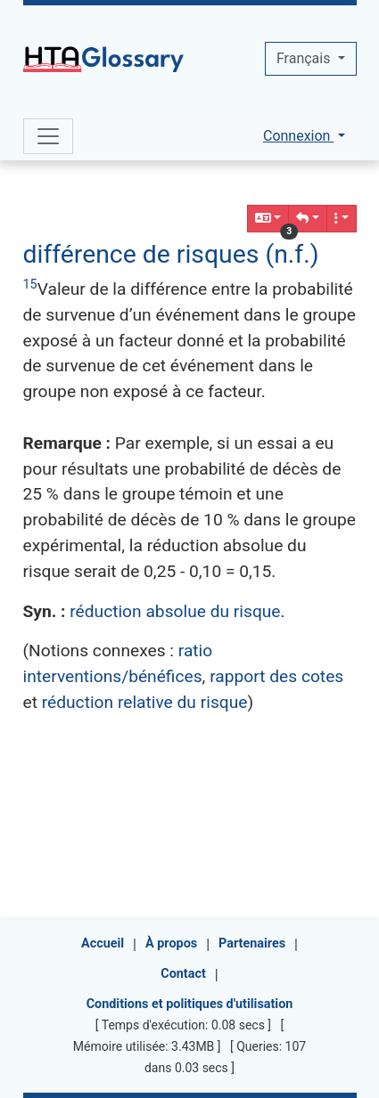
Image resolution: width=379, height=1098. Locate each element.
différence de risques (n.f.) (171, 254)
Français (305, 58)
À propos (171, 943)
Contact (183, 973)
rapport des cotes (276, 676)
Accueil (102, 943)
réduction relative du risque (145, 702)
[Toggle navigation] (48, 136)
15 (30, 284)
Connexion (298, 135)
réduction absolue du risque (175, 611)
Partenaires (251, 943)
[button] (307, 218)
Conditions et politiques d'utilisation (190, 1004)
